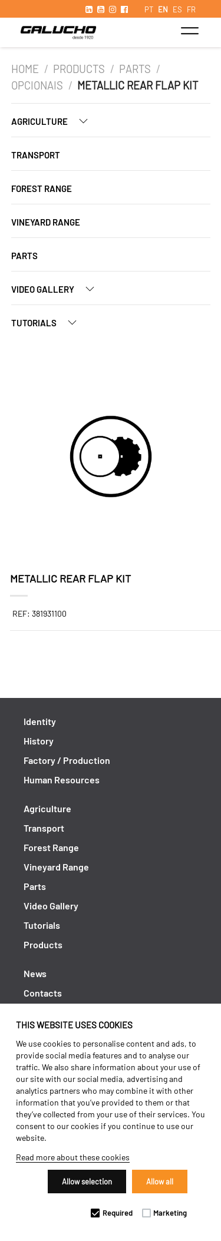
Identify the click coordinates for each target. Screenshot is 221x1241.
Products (79, 68)
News (35, 973)
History (39, 740)
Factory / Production (67, 760)
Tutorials (48, 322)
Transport (35, 155)
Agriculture (54, 121)
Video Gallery (57, 289)
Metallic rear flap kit (137, 85)
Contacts (43, 992)
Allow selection (87, 1181)
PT (148, 9)
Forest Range (41, 188)
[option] (111, 458)
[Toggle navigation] (189, 30)
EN (163, 9)
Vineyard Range (45, 222)
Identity (40, 721)
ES (177, 9)
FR (191, 9)
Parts (135, 68)
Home (25, 68)
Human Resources (62, 779)
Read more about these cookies (73, 1157)
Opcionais (37, 85)
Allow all (159, 1181)
